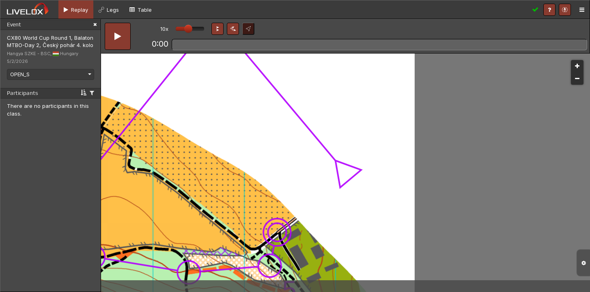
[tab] (75, 9)
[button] (217, 29)
